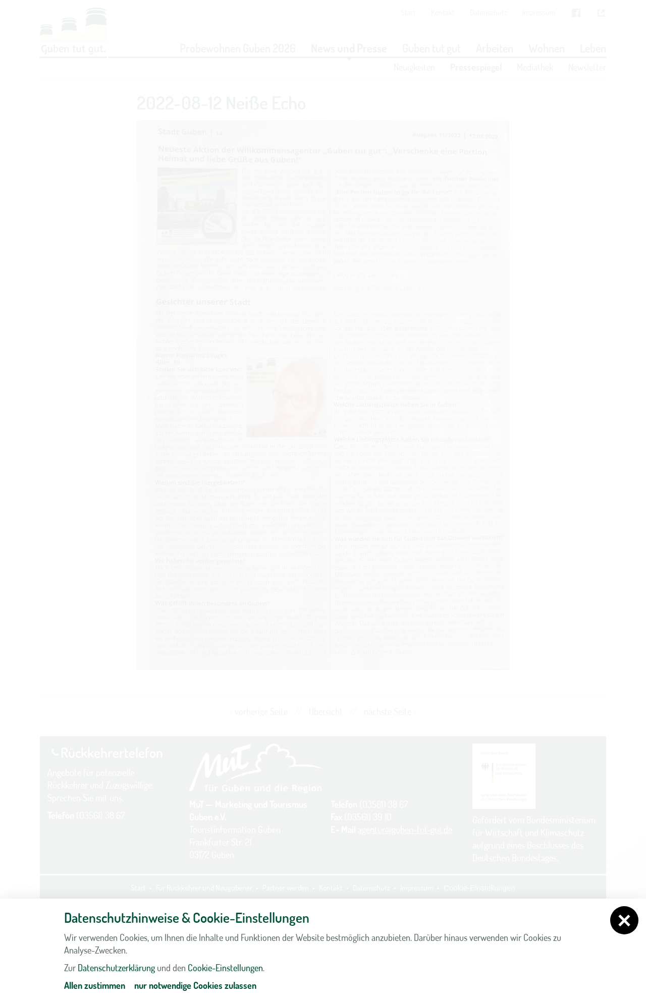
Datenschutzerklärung (116, 967)
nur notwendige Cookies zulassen (195, 985)
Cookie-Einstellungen (225, 967)
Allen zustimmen (94, 985)
